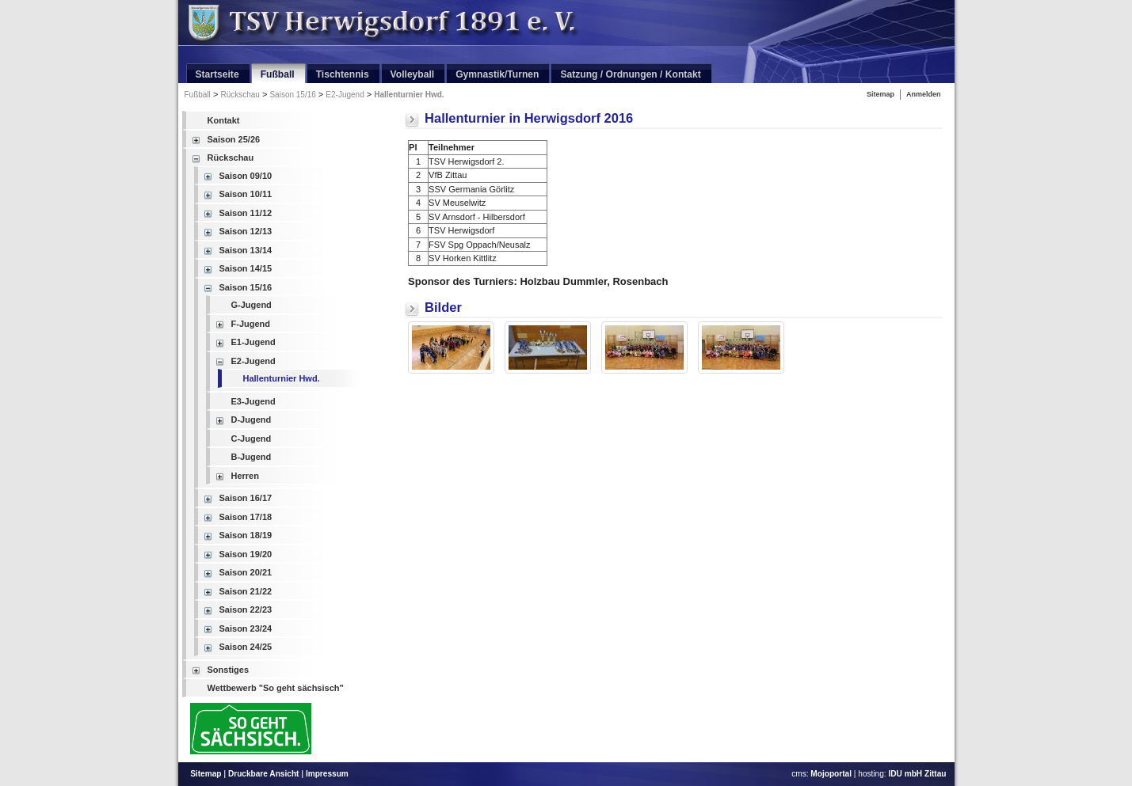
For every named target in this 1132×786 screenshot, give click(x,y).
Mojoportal (831, 773)
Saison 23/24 (246, 628)
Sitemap (880, 94)
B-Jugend (251, 456)
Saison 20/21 (246, 572)
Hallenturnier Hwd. (409, 94)
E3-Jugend (253, 401)
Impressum (327, 773)
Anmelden (923, 94)
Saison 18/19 (246, 535)
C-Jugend (251, 438)
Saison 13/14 (246, 250)
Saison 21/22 (246, 591)
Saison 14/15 (246, 268)
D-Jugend (251, 419)
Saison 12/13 (246, 231)
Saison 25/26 (234, 139)
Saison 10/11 (246, 194)
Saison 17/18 (246, 517)
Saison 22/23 (246, 609)
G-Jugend (251, 304)
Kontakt (224, 120)
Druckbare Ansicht (263, 773)
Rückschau (239, 94)
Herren (245, 475)
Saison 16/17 (246, 498)
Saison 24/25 (246, 646)
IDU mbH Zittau (917, 773)
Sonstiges (229, 669)
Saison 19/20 (246, 554)
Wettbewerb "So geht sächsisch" (276, 688)
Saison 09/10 (246, 175)
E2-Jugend (345, 94)
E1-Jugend (253, 342)
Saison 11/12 (246, 213)
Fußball (198, 94)
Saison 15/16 (292, 94)
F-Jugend (251, 323)
